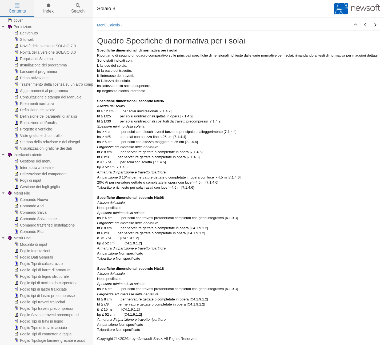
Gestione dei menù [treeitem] (32, 161)
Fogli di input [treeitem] (27, 180)
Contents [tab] (17, 8)
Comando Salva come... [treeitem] (36, 219)
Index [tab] (48, 8)
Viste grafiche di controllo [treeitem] (37, 135)
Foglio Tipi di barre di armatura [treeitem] (42, 270)
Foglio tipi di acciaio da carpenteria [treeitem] (45, 283)
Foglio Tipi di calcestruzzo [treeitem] (38, 263)
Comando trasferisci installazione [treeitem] (44, 225)
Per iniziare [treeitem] (19, 26)
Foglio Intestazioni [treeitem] (31, 251)
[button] (355, 25)
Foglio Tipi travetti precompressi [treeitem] (43, 308)
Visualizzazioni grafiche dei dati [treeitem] (42, 148)
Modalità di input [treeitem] (30, 244)
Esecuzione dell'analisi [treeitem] (35, 123)
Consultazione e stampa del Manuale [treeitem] (47, 97)
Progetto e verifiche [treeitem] (32, 129)
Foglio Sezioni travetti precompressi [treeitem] (46, 315)
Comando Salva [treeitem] (30, 212)
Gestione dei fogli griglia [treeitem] (36, 187)
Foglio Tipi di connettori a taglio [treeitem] (42, 334)
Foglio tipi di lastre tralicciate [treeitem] (40, 289)
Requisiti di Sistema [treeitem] (33, 58)
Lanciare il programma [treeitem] (35, 71)
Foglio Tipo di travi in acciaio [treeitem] (40, 327)
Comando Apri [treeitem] (28, 206)
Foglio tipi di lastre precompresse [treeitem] (44, 295)
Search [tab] (78, 8)
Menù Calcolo (108, 25)
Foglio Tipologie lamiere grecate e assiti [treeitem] (49, 340)
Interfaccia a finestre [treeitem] (33, 167)
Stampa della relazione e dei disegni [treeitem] (46, 142)
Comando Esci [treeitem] (28, 231)
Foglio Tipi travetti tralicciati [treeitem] (39, 302)
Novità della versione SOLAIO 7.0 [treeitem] (44, 46)
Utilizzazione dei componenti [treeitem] (40, 174)
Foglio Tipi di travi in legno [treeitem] (38, 321)
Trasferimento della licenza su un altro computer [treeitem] (56, 84)
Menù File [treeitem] (18, 193)
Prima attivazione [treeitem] (31, 78)
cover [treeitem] (15, 20)
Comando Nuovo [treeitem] (30, 199)
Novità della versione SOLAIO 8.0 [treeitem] (44, 52)
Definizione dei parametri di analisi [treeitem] (45, 116)
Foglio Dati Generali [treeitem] (33, 257)
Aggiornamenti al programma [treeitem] (40, 91)
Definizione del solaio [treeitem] (34, 110)
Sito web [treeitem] (23, 39)
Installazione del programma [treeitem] (40, 65)
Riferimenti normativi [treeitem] (33, 103)
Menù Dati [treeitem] (19, 238)
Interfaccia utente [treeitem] (24, 155)
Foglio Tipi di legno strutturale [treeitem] (41, 276)
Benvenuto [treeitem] (25, 33)
